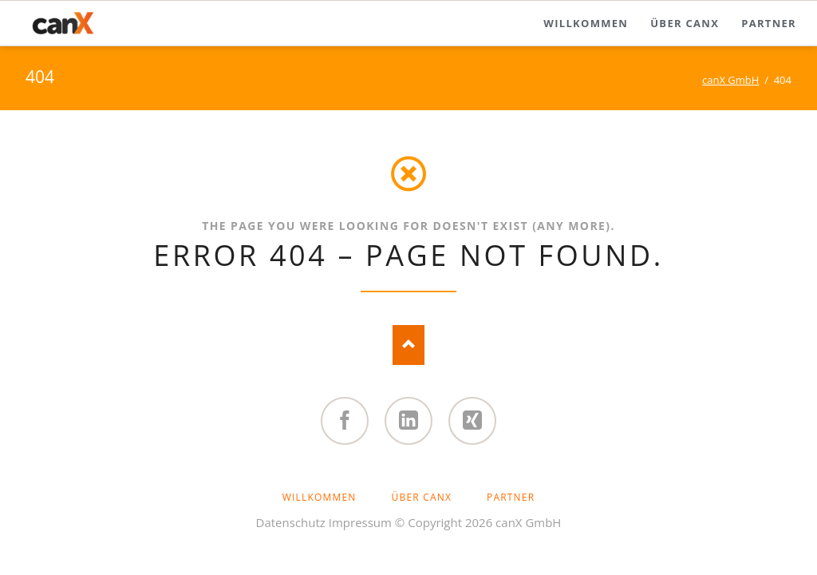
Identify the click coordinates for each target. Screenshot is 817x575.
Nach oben (408, 345)
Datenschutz (291, 522)
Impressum (360, 522)
